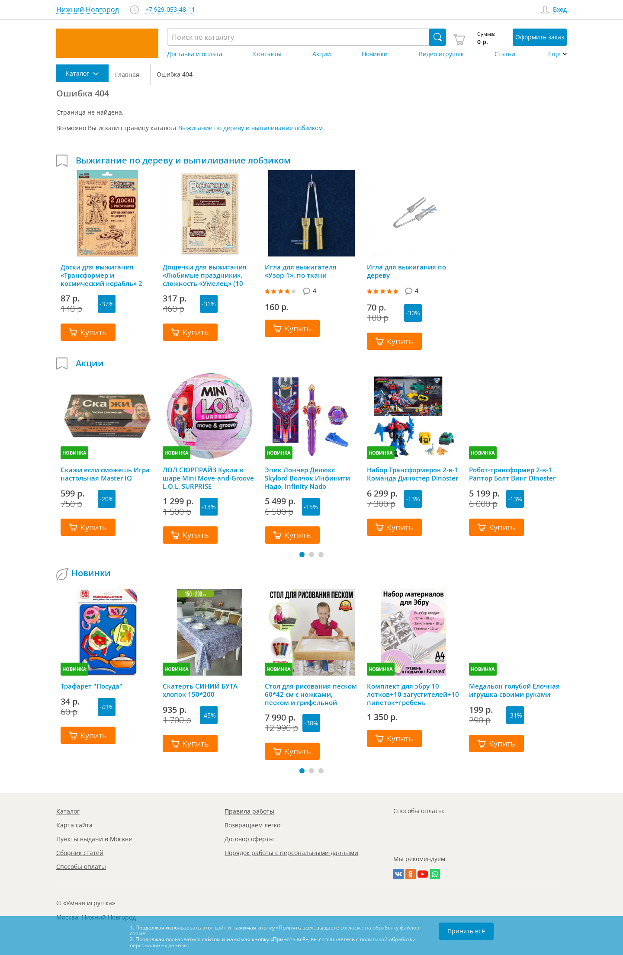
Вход (560, 9)
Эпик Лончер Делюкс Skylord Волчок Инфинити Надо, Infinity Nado (307, 478)
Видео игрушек (441, 54)
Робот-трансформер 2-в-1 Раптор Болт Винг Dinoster (512, 474)
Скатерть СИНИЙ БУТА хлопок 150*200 (200, 690)
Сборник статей (79, 853)
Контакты (267, 54)
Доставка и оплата (194, 54)
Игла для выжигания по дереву (406, 271)
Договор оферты (249, 839)
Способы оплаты (81, 866)
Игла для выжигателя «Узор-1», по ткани (301, 271)
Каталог (68, 811)
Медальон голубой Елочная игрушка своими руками (514, 690)
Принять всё (466, 931)
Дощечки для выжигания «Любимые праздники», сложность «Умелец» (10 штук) (205, 275)
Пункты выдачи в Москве (94, 839)
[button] (302, 554)
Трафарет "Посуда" (91, 686)
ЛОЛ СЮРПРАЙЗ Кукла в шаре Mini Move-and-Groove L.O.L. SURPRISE (208, 478)
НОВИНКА (74, 452)
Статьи (505, 54)
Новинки (375, 54)
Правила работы (249, 811)
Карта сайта (74, 825)
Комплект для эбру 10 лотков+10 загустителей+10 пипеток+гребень (413, 694)
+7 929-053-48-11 (170, 9)
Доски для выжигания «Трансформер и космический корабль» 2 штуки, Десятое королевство (101, 275)
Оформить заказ (539, 37)
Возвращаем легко (252, 825)
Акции (321, 54)
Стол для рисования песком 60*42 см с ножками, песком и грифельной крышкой (311, 694)
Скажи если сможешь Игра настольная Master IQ (105, 474)
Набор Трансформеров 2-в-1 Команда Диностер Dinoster (413, 474)
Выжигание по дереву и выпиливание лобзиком (250, 128)
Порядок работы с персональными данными (291, 853)
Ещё (554, 54)
